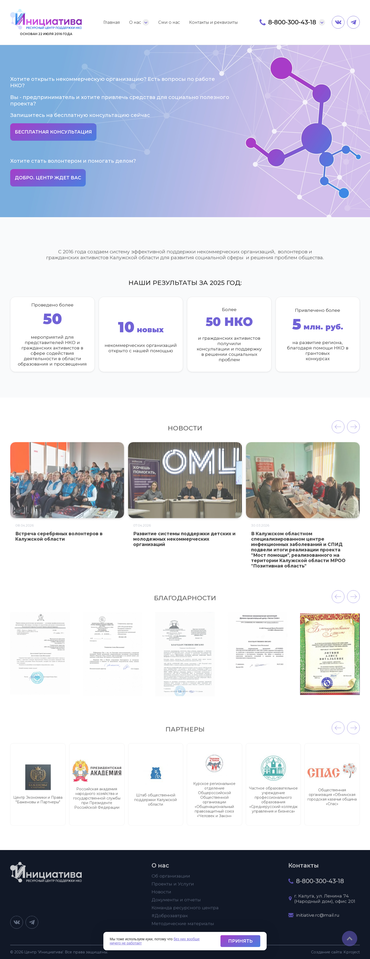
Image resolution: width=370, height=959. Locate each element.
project (351, 952)
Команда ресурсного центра (185, 911)
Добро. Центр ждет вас (48, 178)
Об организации (171, 879)
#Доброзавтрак (170, 919)
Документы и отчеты (176, 903)
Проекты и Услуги (173, 887)
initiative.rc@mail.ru (317, 918)
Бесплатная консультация (53, 132)
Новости (161, 895)
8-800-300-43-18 (292, 22)
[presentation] (338, 430)
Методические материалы (183, 927)
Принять (240, 941)
